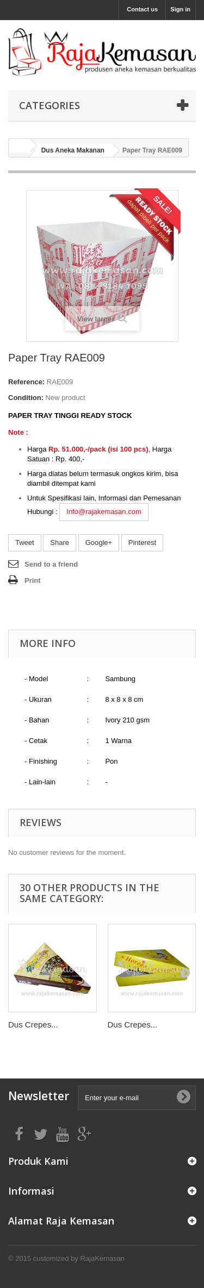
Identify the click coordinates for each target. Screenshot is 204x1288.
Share (59, 542)
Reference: (26, 382)
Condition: (26, 398)
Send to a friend (51, 564)
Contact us (142, 9)
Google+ (99, 542)
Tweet (24, 542)
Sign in (180, 9)
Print (32, 580)
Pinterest (142, 542)
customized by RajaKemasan (79, 1258)
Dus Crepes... (33, 1024)
